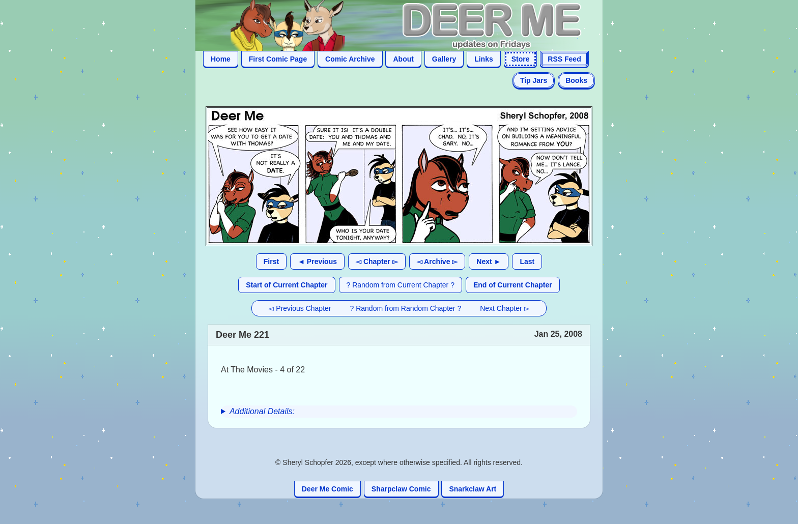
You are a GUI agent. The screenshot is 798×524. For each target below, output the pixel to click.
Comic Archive (350, 59)
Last (527, 261)
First (271, 261)
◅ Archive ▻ (437, 261)
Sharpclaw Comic (401, 489)
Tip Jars (533, 80)
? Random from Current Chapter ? (400, 285)
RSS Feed (564, 59)
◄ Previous (317, 261)
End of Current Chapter (512, 285)
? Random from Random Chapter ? (406, 308)
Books (576, 80)
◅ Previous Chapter (299, 308)
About (403, 59)
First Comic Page (278, 59)
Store (520, 59)
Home (221, 59)
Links (483, 59)
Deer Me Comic (327, 489)
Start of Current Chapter (286, 285)
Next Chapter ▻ (504, 308)
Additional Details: (262, 411)
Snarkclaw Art (472, 489)
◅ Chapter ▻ (377, 261)
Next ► (488, 261)
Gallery (444, 59)
